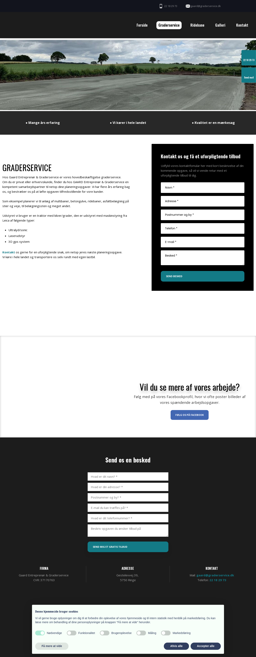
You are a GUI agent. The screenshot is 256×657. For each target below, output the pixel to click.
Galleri (220, 25)
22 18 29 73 (217, 580)
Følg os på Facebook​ (189, 415)
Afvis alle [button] (176, 646)
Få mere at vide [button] (52, 646)
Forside (142, 25)
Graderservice (169, 25)
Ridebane (197, 25)
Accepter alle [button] (205, 646)
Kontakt (242, 25)
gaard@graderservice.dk (215, 575)
